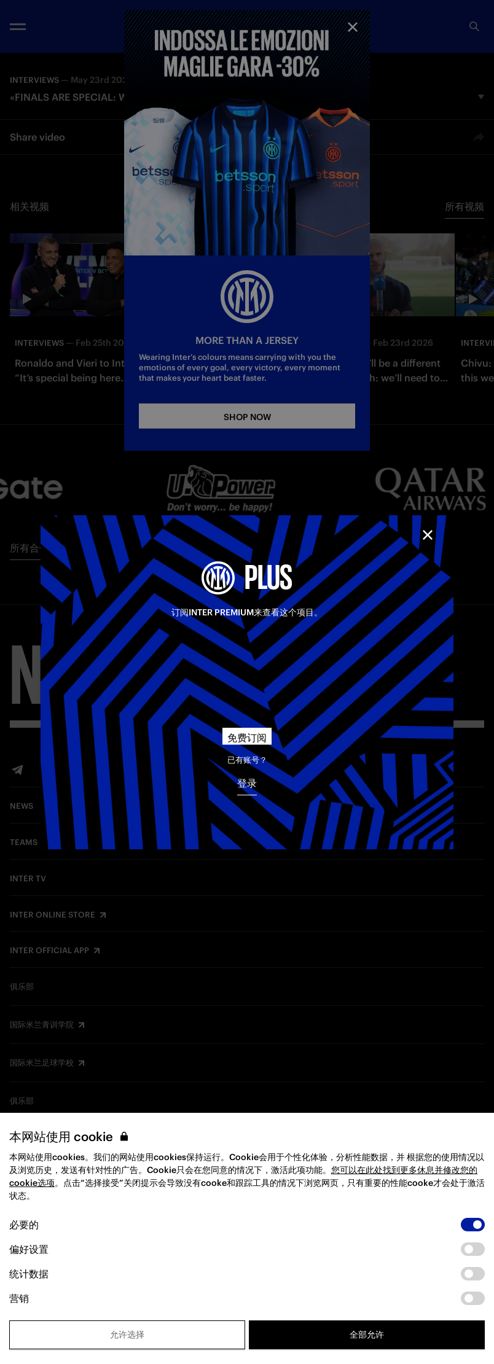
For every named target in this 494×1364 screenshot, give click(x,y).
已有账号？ (247, 760)
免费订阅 (247, 737)
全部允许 (367, 1334)
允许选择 (127, 1334)
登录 (247, 783)
